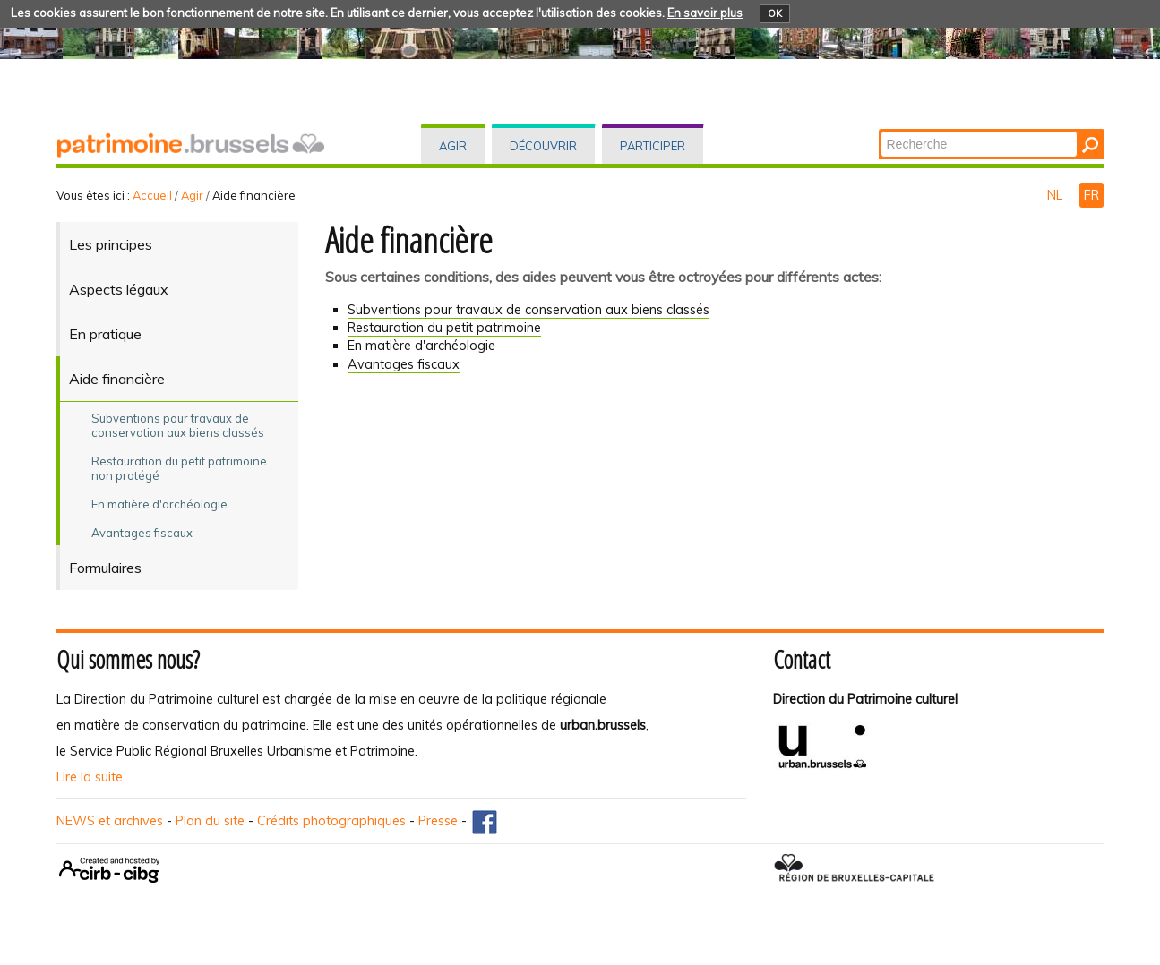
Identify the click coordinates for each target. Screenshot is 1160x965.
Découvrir (543, 146)
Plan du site (210, 821)
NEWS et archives (109, 821)
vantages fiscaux (404, 364)
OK (775, 13)
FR (1091, 195)
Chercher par (879, 130)
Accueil (152, 195)
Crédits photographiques (331, 821)
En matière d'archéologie (421, 345)
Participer (652, 146)
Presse (438, 821)
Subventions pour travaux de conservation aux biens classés (528, 310)
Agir (453, 146)
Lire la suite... (93, 777)
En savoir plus (705, 12)
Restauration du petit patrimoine (444, 328)
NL (1056, 195)
